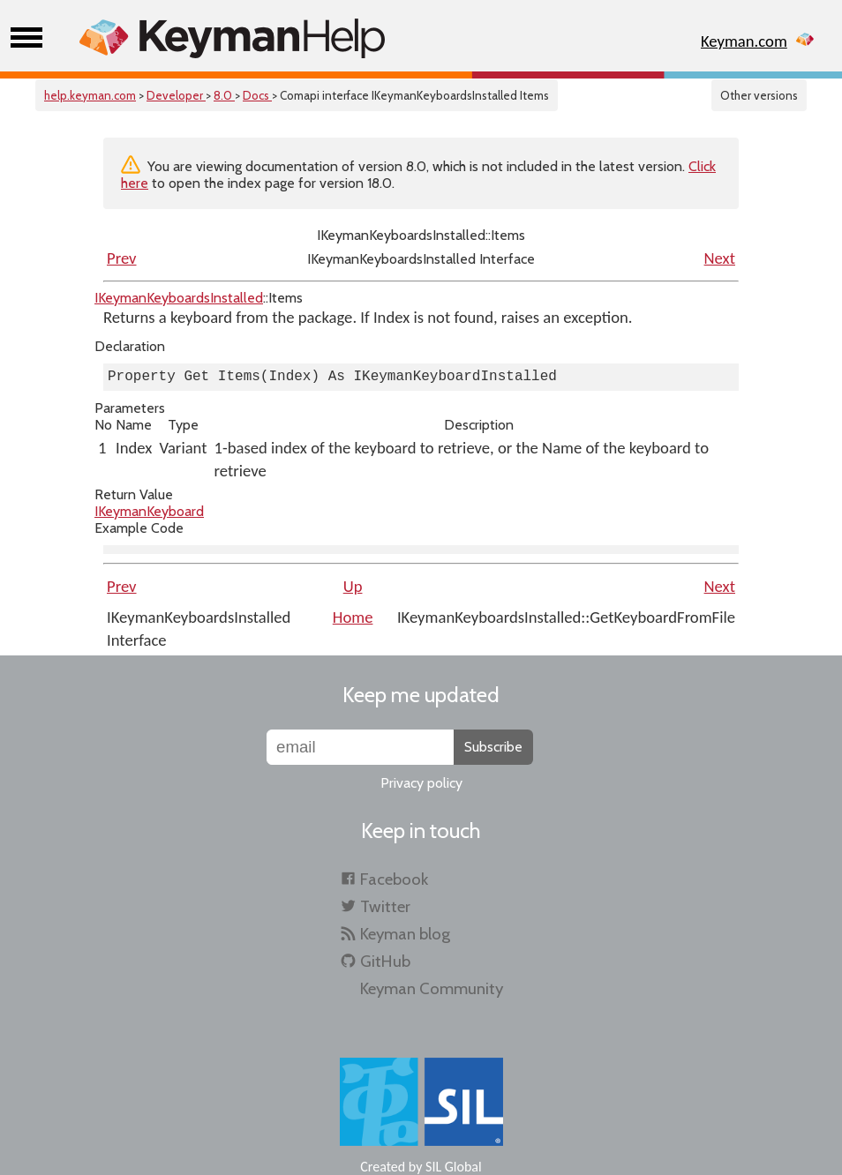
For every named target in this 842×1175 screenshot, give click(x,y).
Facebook (394, 879)
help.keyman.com (90, 95)
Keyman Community (431, 988)
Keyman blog (405, 934)
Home (353, 617)
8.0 (224, 95)
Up (353, 586)
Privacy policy (421, 783)
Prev (122, 258)
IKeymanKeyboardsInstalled (178, 297)
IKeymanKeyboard (149, 511)
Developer (176, 95)
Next (719, 258)
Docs (257, 95)
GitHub (385, 961)
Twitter (385, 906)
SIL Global (453, 1166)
